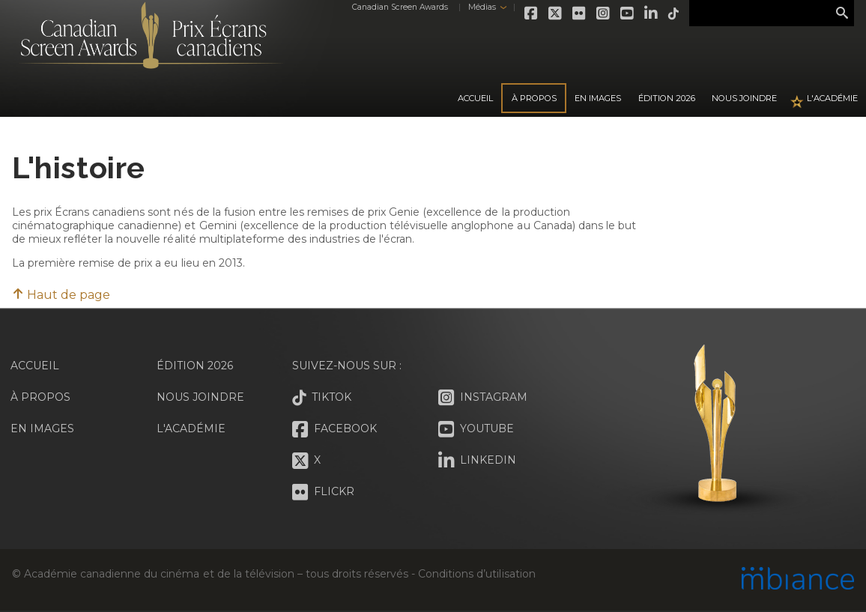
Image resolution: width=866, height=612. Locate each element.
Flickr (579, 13)
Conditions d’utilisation (476, 574)
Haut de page (61, 295)
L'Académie (832, 98)
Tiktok (674, 13)
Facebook (531, 13)
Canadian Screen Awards (400, 7)
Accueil (475, 98)
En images (598, 98)
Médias (482, 7)
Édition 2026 (195, 365)
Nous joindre (744, 98)
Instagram (603, 13)
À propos (534, 98)
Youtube (627, 13)
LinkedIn (651, 13)
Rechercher (842, 13)
